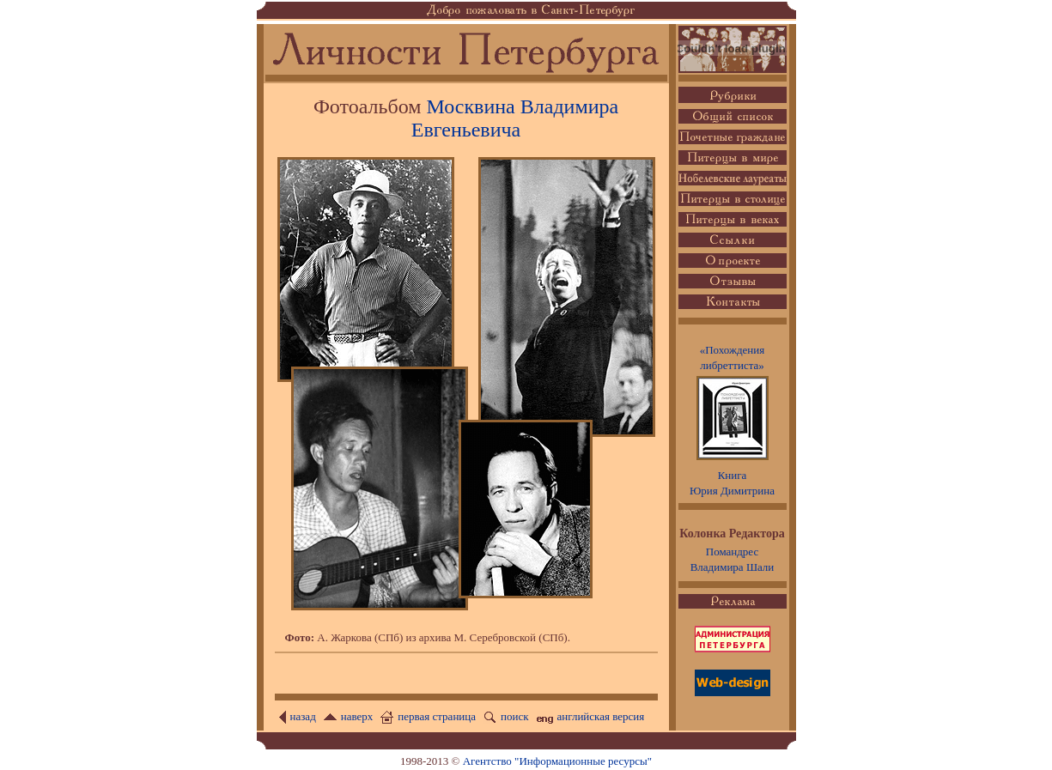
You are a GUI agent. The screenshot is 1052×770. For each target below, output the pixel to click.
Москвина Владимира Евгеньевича (514, 118)
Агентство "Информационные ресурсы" (557, 761)
